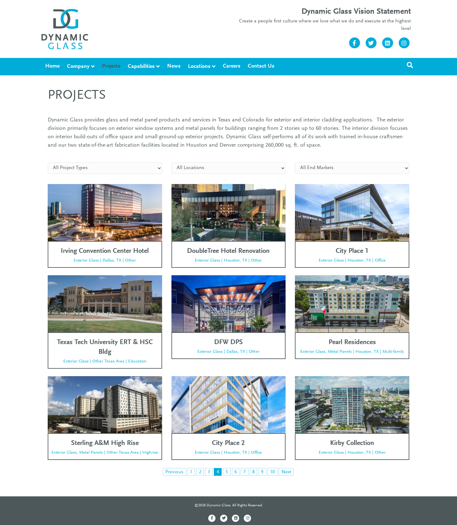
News (173, 66)
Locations (199, 66)
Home (52, 66)
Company (78, 66)
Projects (111, 66)
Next (286, 472)
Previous (174, 472)
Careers (231, 66)
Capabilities (141, 66)
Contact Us (261, 66)
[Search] (410, 65)
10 (272, 472)
